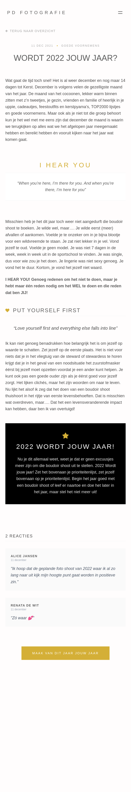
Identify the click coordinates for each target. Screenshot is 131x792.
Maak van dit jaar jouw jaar (65, 653)
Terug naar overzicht (30, 31)
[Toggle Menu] (120, 12)
